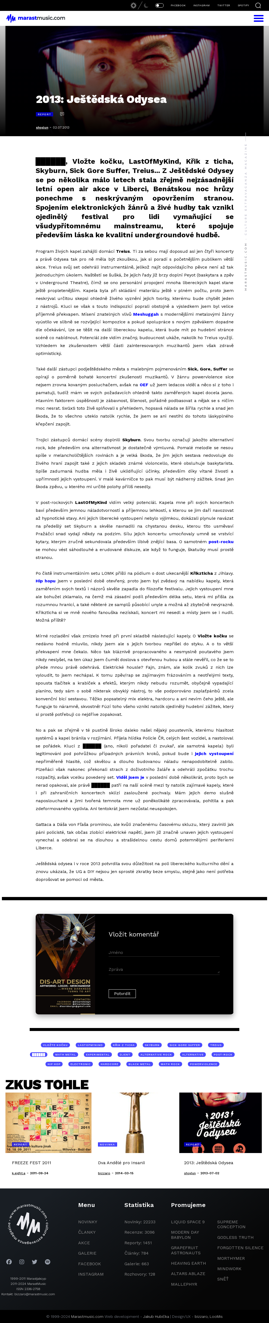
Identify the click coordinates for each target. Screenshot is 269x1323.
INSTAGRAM (201, 5)
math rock (170, 1064)
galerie (87, 1253)
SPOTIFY (243, 5)
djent (125, 1054)
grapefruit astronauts (186, 1250)
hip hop (54, 1064)
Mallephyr (184, 1284)
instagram (91, 1274)
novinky (87, 1221)
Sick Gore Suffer (185, 1045)
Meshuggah (146, 314)
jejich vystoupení (214, 753)
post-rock (223, 1054)
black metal (140, 1064)
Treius (216, 1045)
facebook (89, 1263)
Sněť (223, 1279)
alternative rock (156, 1054)
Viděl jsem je (130, 777)
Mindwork (229, 1268)
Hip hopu (46, 580)
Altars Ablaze (188, 1273)
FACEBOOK (178, 5)
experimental (98, 1054)
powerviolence (203, 1064)
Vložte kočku (55, 1045)
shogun (42, 127)
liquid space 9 (188, 1221)
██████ (38, 1054)
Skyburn (152, 1045)
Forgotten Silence (240, 1247)
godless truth (235, 1237)
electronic (81, 1064)
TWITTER (223, 5)
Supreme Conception (231, 1224)
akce (84, 1242)
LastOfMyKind (90, 1045)
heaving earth (188, 1263)
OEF (144, 384)
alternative (193, 1054)
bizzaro (201, 1316)
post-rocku (221, 541)
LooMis (216, 1316)
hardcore (109, 1064)
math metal (65, 1054)
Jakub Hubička (156, 1316)
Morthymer (231, 1258)
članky (87, 1232)
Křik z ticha (124, 1045)
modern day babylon (185, 1235)
